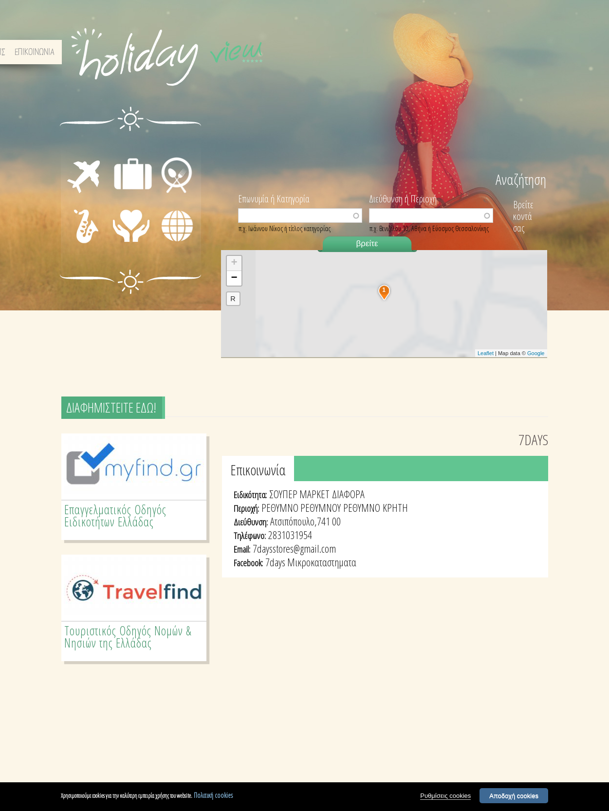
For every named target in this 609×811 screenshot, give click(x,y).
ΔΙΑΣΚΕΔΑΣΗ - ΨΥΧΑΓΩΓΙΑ (75, 226)
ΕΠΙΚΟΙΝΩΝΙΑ (521, 52)
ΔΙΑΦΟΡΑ (176, 242)
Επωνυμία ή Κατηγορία (274, 198)
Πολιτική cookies (213, 795)
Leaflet (486, 353)
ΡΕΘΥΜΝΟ (361, 507)
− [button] (234, 278)
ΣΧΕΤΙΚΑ (400, 52)
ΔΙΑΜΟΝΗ (132, 146)
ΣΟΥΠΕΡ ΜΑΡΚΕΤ (299, 494)
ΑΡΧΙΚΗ (367, 52)
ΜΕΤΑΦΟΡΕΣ (76, 157)
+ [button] (234, 263)
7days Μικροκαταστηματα (310, 562)
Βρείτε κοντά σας (523, 216)
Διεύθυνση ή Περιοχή (403, 198)
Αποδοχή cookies (513, 795)
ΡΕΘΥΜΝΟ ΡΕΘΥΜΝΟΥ (301, 507)
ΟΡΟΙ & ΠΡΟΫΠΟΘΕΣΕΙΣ (457, 52)
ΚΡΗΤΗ (395, 507)
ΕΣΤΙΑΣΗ (175, 146)
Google (535, 353)
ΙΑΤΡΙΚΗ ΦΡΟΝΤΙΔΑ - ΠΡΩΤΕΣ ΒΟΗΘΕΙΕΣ (134, 234)
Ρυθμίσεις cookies (445, 795)
